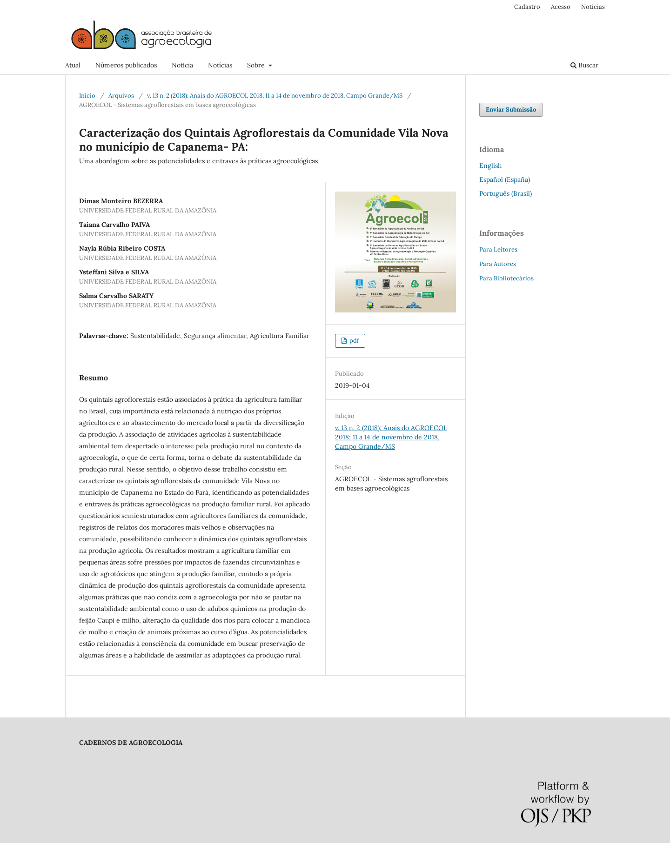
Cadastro (527, 7)
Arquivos (121, 96)
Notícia (182, 65)
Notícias (220, 65)
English (490, 165)
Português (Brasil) (505, 193)
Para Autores (497, 264)
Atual (72, 65)
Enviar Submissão (511, 109)
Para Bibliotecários (506, 278)
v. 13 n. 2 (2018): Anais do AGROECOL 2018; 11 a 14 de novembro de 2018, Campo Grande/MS (274, 96)
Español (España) (504, 179)
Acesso (560, 7)
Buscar (584, 65)
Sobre (257, 65)
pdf (353, 341)
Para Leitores (498, 249)
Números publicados (126, 65)
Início (87, 96)
